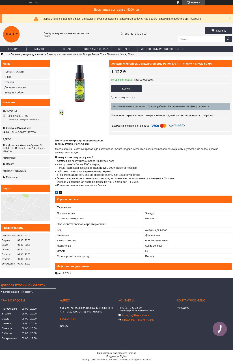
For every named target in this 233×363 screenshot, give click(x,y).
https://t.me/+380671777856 (21, 132)
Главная (13, 49)
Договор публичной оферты (159, 49)
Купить (126, 88)
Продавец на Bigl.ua (116, 356)
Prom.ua (132, 353)
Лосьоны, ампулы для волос (27, 54)
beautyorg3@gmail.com (18, 128)
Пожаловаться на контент (104, 359)
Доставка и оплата (95, 49)
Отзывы (9, 82)
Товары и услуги (14, 71)
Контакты (124, 49)
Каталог (39, 49)
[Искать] (228, 39)
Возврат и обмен (14, 92)
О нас (67, 49)
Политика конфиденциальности (135, 359)
